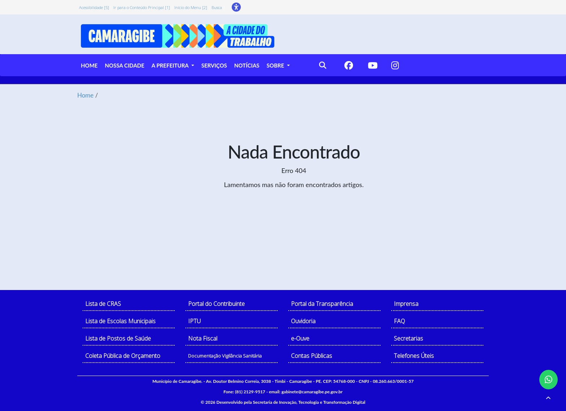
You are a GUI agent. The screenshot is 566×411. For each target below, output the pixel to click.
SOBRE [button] (276, 65)
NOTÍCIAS (247, 65)
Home (85, 95)
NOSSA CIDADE (124, 65)
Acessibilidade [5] (94, 7)
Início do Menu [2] (190, 7)
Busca (217, 7)
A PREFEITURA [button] (171, 65)
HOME (89, 65)
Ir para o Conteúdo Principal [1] (141, 7)
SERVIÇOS (214, 65)
